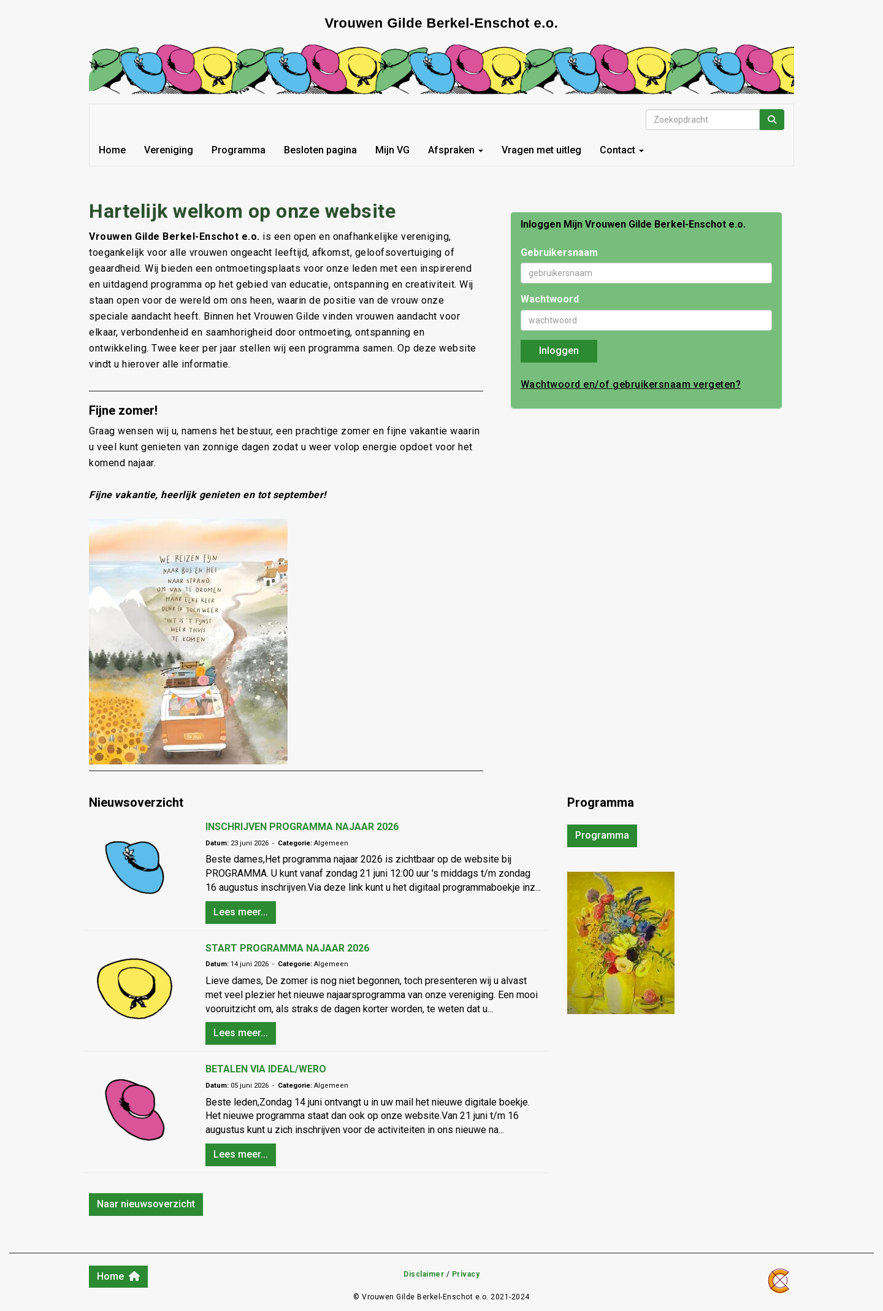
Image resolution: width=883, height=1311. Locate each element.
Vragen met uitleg (541, 150)
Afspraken (455, 150)
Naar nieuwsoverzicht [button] (146, 1204)
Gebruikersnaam (559, 252)
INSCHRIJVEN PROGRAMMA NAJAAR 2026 (302, 826)
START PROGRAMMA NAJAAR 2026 (287, 948)
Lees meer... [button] (240, 912)
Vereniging (168, 150)
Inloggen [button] (559, 350)
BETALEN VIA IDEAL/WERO (265, 1069)
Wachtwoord (550, 299)
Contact (622, 150)
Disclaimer (423, 1274)
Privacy (466, 1274)
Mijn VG (392, 150)
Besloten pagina (320, 150)
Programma (239, 150)
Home (112, 150)
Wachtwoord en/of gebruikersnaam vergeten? (631, 384)
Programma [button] (602, 835)
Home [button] (118, 1276)
